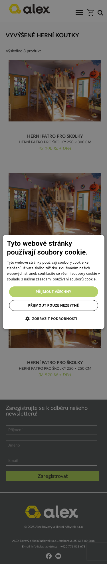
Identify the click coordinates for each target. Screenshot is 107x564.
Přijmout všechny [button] (53, 291)
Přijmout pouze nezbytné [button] (53, 305)
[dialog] (53, 282)
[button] (53, 318)
